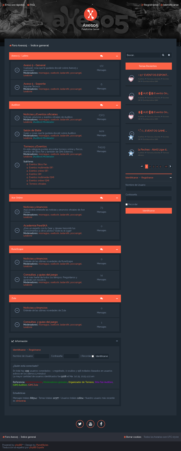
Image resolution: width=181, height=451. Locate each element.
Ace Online (17, 197)
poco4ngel (76, 73)
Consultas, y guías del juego (40, 274)
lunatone (27, 75)
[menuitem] (31, 5)
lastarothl (64, 73)
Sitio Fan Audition (104, 382)
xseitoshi (55, 73)
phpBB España (36, 447)
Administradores (33, 382)
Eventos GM (34, 174)
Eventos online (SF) (37, 171)
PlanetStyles (42, 445)
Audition (15, 105)
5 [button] (160, 166)
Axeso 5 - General (34, 65)
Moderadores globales (55, 382)
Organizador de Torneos (81, 382)
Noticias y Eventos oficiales (40, 114)
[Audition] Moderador (43, 122)
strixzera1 (21, 401)
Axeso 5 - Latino (19, 56)
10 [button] (166, 166)
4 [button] (157, 166)
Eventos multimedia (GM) (40, 177)
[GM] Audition (20, 385)
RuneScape (17, 249)
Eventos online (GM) (38, 180)
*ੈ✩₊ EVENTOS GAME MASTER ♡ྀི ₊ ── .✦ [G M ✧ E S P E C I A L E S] (153, 130)
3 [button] (153, 166)
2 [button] (150, 166)
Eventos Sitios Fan (37, 164)
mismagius (44, 73)
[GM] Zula (33, 385)
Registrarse (35, 350)
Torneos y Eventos (35, 146)
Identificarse (19, 350)
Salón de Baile (32, 130)
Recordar (88, 356)
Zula (13, 298)
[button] (142, 166)
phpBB (18, 445)
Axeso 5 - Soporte (34, 83)
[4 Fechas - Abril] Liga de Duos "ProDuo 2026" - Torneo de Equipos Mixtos (153, 149)
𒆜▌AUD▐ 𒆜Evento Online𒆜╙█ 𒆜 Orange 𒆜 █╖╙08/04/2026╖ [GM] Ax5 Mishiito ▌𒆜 (153, 93)
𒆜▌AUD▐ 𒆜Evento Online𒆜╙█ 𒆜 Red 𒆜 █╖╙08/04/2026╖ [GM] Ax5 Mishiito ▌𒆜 (153, 112)
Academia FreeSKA (35, 225)
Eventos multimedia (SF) (40, 167)
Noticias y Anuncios (35, 207)
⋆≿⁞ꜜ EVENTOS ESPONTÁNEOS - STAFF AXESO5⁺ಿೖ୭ (153, 74)
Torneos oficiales (36, 184)
